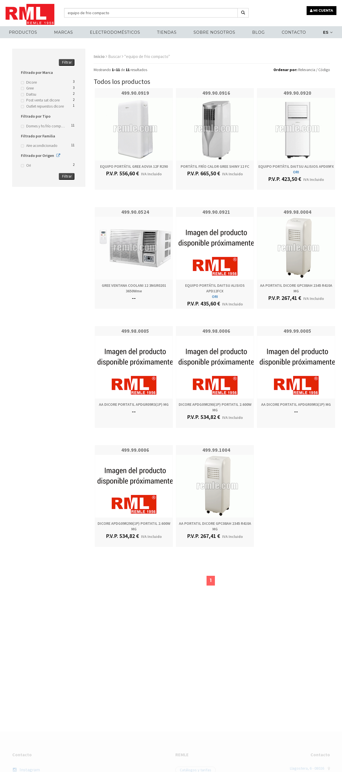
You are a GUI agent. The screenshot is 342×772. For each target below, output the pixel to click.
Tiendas (166, 32)
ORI (296, 171)
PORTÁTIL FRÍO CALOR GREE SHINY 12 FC (215, 166)
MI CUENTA (321, 10)
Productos (23, 32)
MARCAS (63, 32)
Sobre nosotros (214, 32)
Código (324, 69)
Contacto (294, 32)
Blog (258, 32)
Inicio (100, 56)
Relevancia (306, 69)
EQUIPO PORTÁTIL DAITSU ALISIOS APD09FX (296, 166)
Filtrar (67, 62)
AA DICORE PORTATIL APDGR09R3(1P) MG (134, 404)
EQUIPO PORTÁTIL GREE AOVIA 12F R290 (134, 166)
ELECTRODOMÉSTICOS (115, 32)
